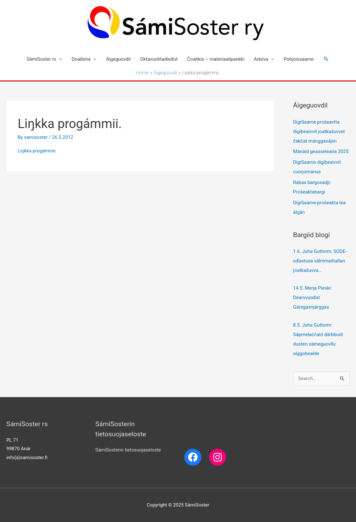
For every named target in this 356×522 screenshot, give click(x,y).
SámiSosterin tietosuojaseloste (128, 450)
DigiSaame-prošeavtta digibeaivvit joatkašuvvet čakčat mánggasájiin (319, 131)
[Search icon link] (326, 59)
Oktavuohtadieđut (159, 59)
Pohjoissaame (299, 59)
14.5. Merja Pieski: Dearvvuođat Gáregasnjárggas (313, 297)
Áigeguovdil (118, 59)
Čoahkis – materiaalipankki (215, 59)
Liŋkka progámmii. (37, 151)
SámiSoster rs (41, 59)
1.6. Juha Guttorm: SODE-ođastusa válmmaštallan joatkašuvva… (320, 261)
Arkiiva (261, 59)
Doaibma (80, 59)
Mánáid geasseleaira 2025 (320, 151)
